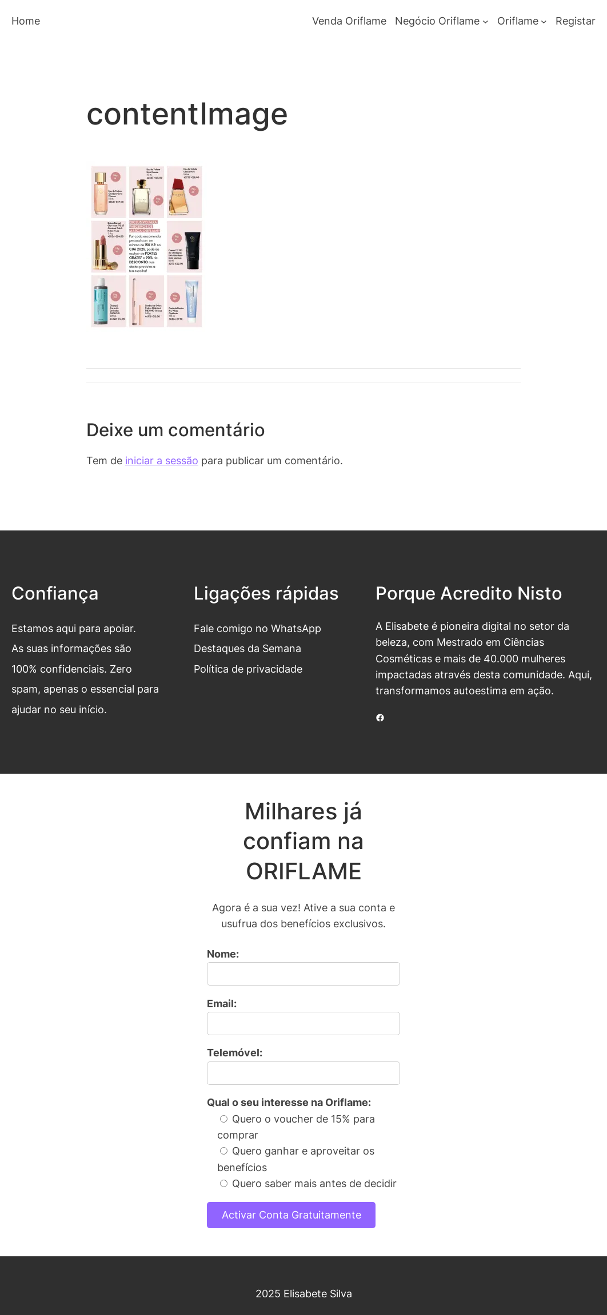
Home (25, 21)
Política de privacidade (248, 669)
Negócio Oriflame (437, 21)
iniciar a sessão (161, 461)
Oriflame (517, 21)
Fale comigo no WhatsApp (257, 628)
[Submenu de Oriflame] (544, 21)
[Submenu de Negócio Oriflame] (485, 21)
